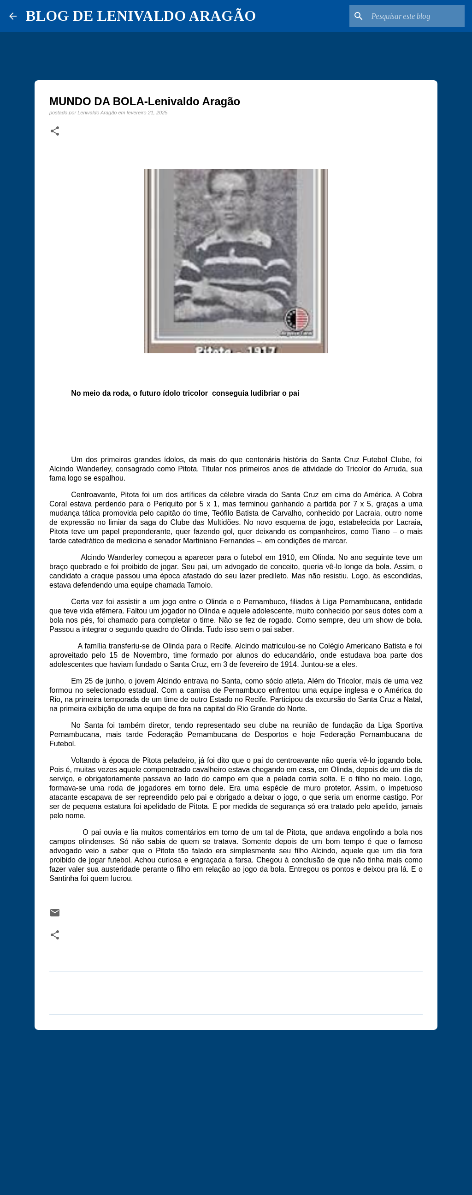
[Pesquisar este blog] (416, 16)
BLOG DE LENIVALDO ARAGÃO (141, 15)
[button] (54, 131)
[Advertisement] (236, 1108)
